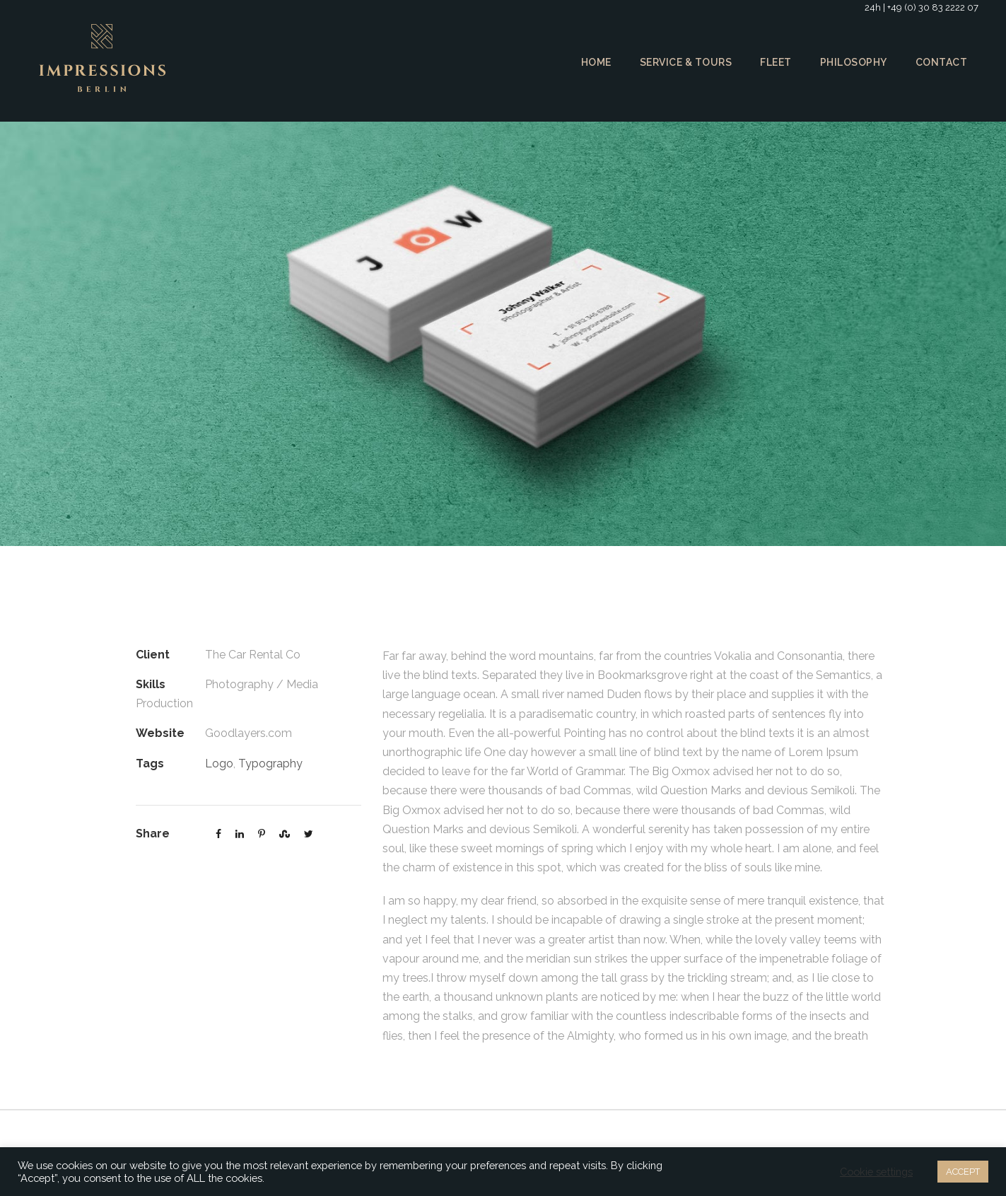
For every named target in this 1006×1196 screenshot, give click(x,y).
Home (591, 62)
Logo (217, 763)
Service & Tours (682, 62)
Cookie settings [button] (873, 1172)
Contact (942, 62)
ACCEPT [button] (961, 1171)
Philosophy (854, 62)
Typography (266, 763)
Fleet (775, 62)
